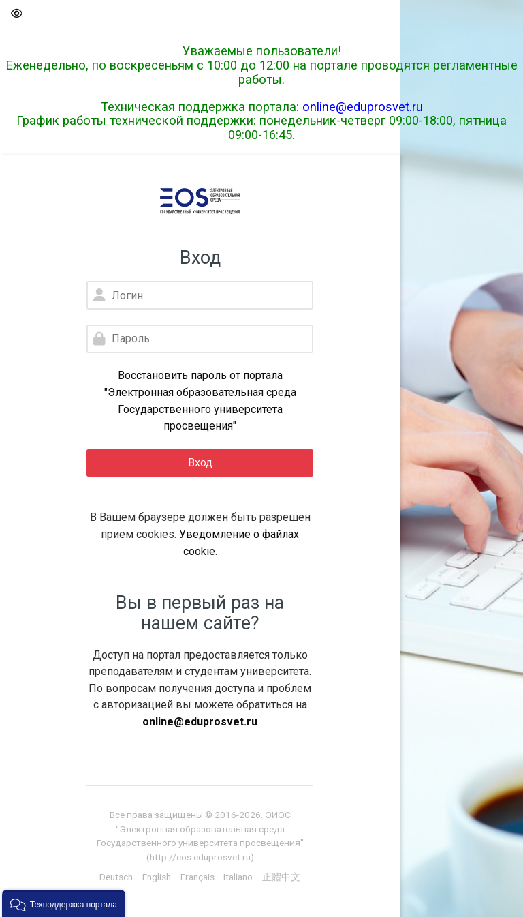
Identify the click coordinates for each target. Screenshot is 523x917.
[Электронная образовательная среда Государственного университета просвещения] (199, 201)
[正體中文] (281, 877)
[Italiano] (238, 877)
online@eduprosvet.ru (362, 107)
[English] (156, 877)
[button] (16, 14)
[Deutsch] (116, 877)
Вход (200, 462)
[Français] (197, 877)
